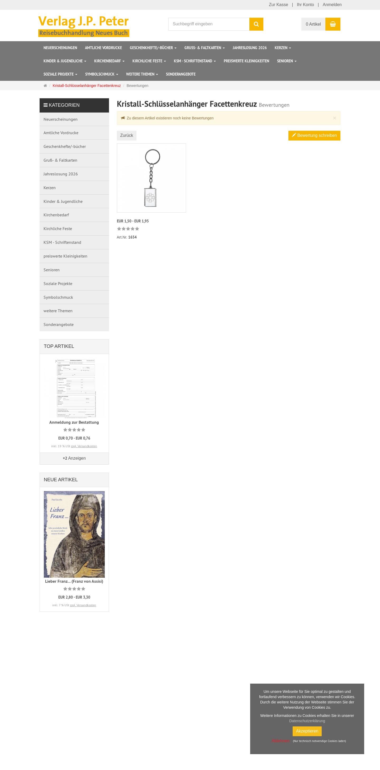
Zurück (126, 135)
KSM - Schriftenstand (195, 61)
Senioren (287, 61)
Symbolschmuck (101, 74)
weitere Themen (142, 74)
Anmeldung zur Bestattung (74, 422)
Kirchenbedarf (109, 61)
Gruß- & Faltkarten (204, 47)
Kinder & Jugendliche (65, 61)
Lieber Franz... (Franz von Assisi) (74, 581)
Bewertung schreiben (314, 135)
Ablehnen (281, 741)
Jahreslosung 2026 (250, 47)
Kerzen (283, 47)
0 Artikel (313, 24)
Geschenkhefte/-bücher (153, 47)
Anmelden (332, 4)
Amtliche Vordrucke (103, 47)
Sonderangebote (181, 74)
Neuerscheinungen (60, 47)
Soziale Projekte (60, 74)
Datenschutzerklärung (307, 721)
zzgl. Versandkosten (84, 446)
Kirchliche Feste (149, 61)
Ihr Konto (305, 4)
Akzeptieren (307, 731)
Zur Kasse (278, 4)
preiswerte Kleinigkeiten (246, 61)
